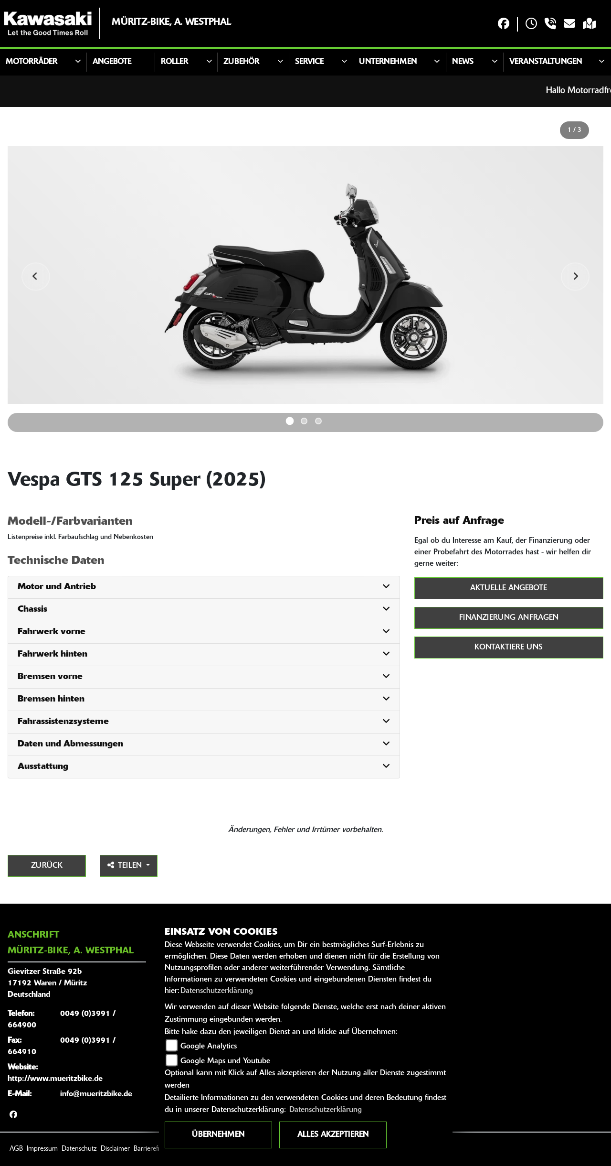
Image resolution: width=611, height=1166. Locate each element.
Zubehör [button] (241, 62)
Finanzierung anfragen (508, 618)
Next (574, 276)
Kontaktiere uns (508, 647)
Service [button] (309, 62)
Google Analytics (208, 1046)
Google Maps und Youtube (225, 1061)
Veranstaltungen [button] (545, 62)
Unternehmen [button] (388, 62)
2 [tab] (304, 421)
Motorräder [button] (31, 62)
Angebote (112, 62)
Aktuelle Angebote (508, 588)
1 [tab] (290, 421)
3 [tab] (318, 421)
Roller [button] (174, 62)
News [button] (463, 62)
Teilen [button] (125, 865)
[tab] (204, 587)
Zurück (47, 866)
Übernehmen (218, 1135)
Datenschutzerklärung (216, 991)
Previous (36, 276)
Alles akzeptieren (333, 1135)
